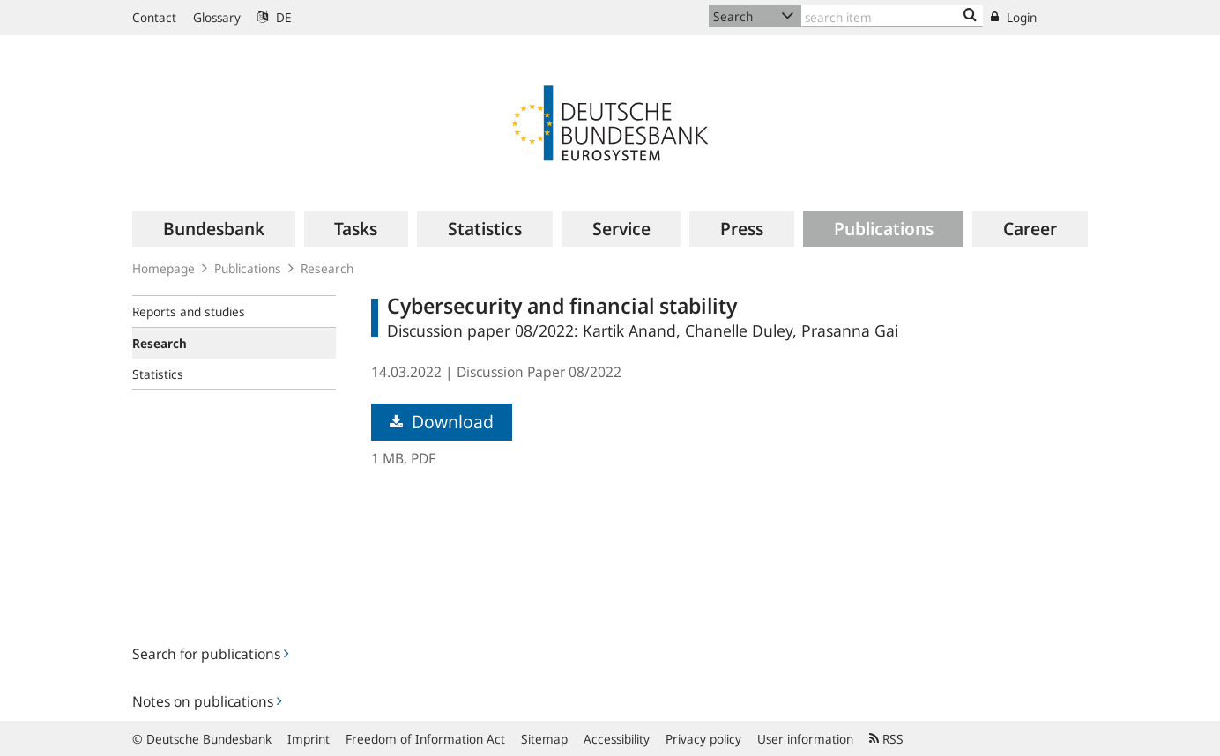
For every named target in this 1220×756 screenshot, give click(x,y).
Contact (154, 17)
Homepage (163, 268)
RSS (886, 738)
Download (442, 422)
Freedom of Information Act (425, 738)
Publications (247, 268)
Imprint (308, 738)
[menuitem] (213, 229)
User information (805, 738)
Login (1014, 17)
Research (327, 268)
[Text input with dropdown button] (892, 16)
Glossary (217, 17)
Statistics (157, 374)
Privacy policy (703, 738)
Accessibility (617, 738)
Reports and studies (188, 311)
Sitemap (544, 738)
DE (274, 17)
